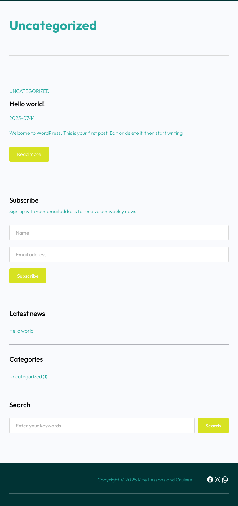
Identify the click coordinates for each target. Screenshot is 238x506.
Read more (31, 155)
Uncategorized (29, 91)
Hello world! (27, 103)
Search (213, 425)
